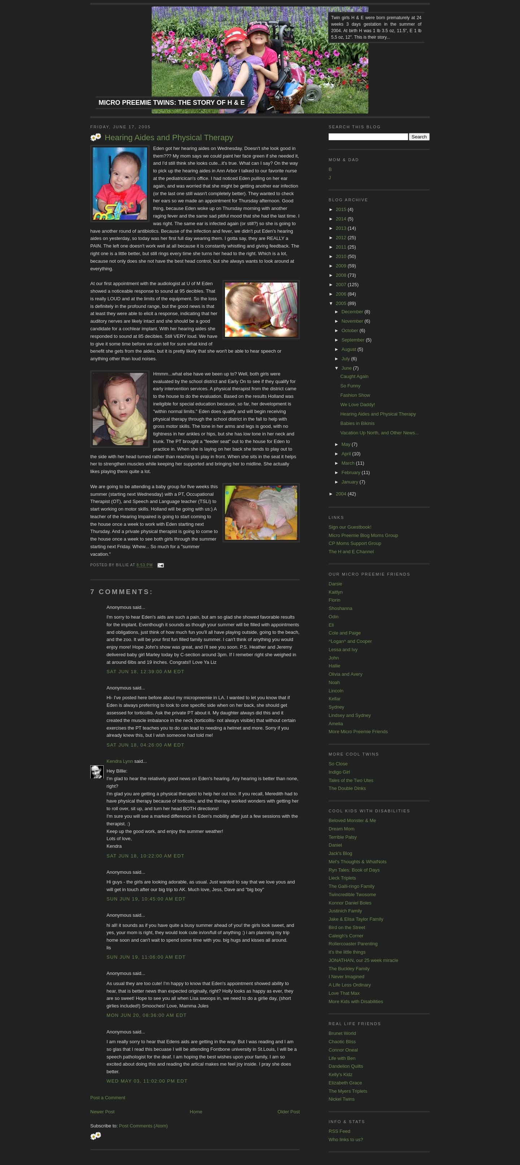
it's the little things (347, 952)
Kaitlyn (336, 592)
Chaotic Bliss (342, 1041)
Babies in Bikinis (357, 423)
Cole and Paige (345, 633)
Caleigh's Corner (346, 935)
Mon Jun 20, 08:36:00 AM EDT (147, 1015)
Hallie (335, 666)
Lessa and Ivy (343, 649)
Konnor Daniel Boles (350, 903)
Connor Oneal (343, 1050)
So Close (338, 763)
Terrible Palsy (343, 837)
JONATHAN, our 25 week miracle (363, 960)
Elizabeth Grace (345, 1083)
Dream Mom (342, 828)
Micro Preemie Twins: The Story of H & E (172, 102)
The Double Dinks (347, 788)
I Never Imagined (346, 976)
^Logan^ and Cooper (350, 641)
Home (196, 1111)
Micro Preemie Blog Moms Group (363, 535)
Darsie (335, 583)
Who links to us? (346, 1139)
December (353, 311)
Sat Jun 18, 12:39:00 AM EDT (146, 671)
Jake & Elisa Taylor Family (356, 919)
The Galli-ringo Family (351, 886)
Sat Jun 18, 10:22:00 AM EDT (146, 856)
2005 (342, 303)
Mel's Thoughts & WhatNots (357, 861)
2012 (342, 237)
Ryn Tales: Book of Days (354, 870)
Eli (331, 625)
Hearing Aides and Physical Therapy (169, 137)
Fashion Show (355, 395)
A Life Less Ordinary (350, 985)
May (347, 444)
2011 (342, 247)
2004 (342, 493)
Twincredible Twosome (352, 894)
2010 (342, 256)
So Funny (350, 385)
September (354, 340)
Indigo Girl (339, 772)
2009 (342, 265)
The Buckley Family (349, 968)
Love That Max (344, 993)
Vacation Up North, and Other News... (379, 432)
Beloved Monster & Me (352, 820)
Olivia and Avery (346, 674)
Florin (335, 600)
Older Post (289, 1111)
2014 (342, 219)
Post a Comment (107, 1097)
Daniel (335, 845)
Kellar (335, 698)
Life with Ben (342, 1058)
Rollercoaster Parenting (353, 943)
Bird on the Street (347, 927)
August (350, 349)
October (351, 330)
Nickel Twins (342, 1099)
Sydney (336, 707)
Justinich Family (345, 910)
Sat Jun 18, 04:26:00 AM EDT (146, 745)
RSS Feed (339, 1131)
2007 (342, 284)
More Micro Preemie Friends (358, 731)
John (334, 658)
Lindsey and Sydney (350, 715)
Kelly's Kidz (340, 1074)
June (347, 368)
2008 (342, 275)
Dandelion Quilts (346, 1066)
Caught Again (354, 376)
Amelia (336, 723)
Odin (333, 616)
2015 (342, 209)
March (349, 463)
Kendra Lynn (120, 761)
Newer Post (102, 1111)
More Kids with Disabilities (356, 1001)
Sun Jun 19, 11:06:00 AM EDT (146, 957)
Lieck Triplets (342, 878)
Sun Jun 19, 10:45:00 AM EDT (146, 899)
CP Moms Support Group (355, 543)
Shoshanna (340, 608)
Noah (334, 682)
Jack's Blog (340, 853)
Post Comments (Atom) (143, 1126)
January (351, 482)
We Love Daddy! (357, 404)
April (347, 453)
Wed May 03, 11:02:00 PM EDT (147, 1081)
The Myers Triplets (348, 1091)
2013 (342, 228)
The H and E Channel (351, 551)
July (346, 358)
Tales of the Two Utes (351, 780)
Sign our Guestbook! (350, 527)
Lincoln (336, 690)
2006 (342, 294)
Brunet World (342, 1033)
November (353, 321)
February (352, 472)
